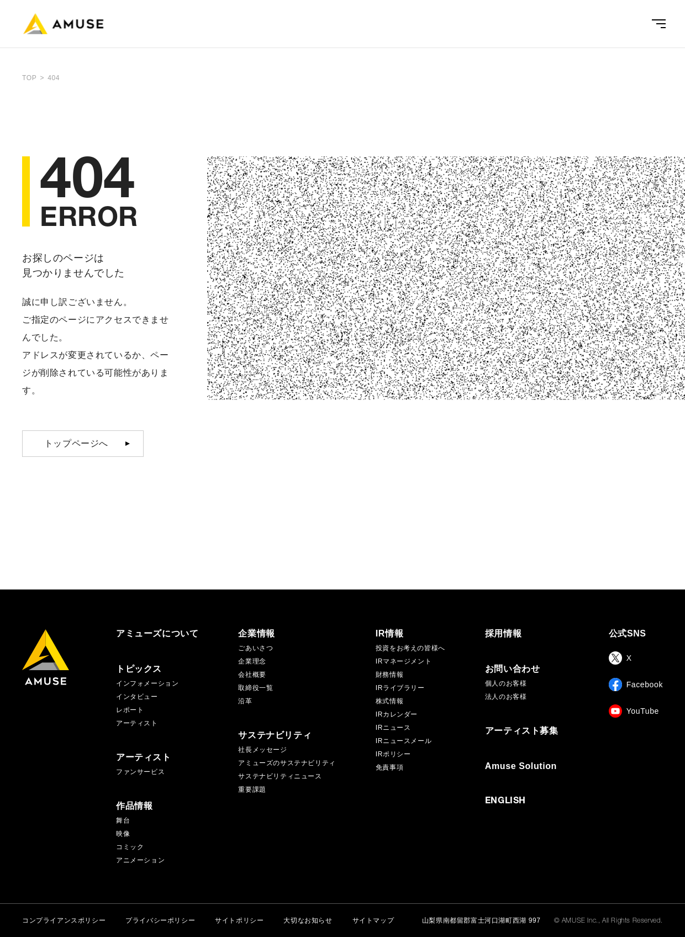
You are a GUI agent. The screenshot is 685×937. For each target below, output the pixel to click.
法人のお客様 (506, 697)
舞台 (123, 820)
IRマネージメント (403, 661)
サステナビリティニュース (280, 776)
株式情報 (389, 701)
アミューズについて (157, 633)
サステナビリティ (275, 735)
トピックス (139, 669)
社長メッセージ (262, 750)
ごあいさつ (255, 648)
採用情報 (503, 633)
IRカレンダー (397, 714)
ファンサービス (140, 772)
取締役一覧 (255, 688)
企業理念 (252, 661)
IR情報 (389, 633)
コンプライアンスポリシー (64, 920)
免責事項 (389, 767)
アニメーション (140, 860)
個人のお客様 (506, 683)
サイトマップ (373, 920)
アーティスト (137, 723)
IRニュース (393, 727)
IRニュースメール (403, 741)
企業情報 (256, 633)
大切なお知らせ (307, 920)
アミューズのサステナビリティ (286, 763)
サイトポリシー (239, 920)
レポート (130, 710)
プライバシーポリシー (160, 920)
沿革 (245, 701)
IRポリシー (393, 754)
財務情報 (389, 674)
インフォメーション (147, 683)
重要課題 (252, 789)
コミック (130, 847)
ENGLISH (505, 801)
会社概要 (252, 674)
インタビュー (137, 697)
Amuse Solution (521, 766)
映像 (123, 834)
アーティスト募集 (521, 731)
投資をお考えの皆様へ (410, 648)
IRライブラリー (400, 688)
